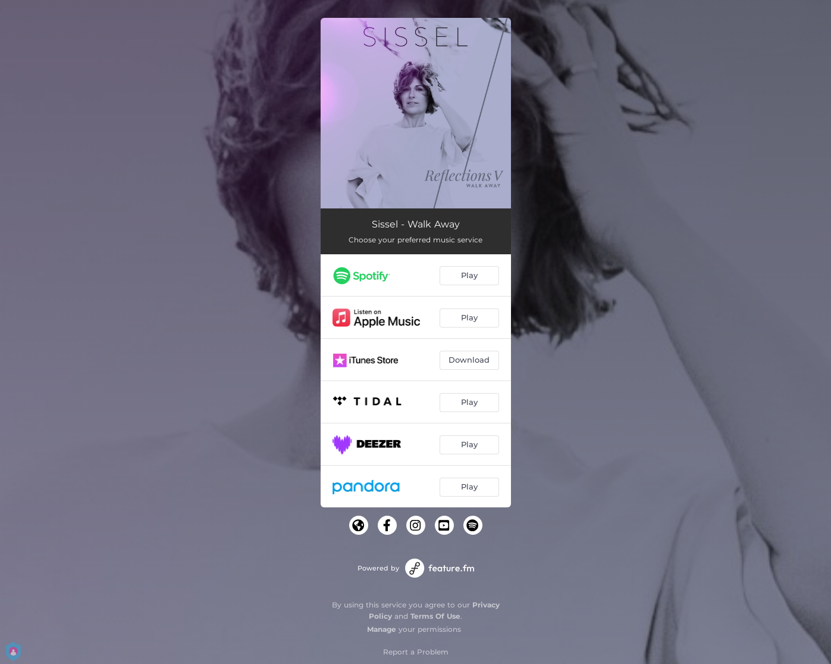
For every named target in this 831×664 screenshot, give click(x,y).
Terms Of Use (435, 616)
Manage (381, 629)
